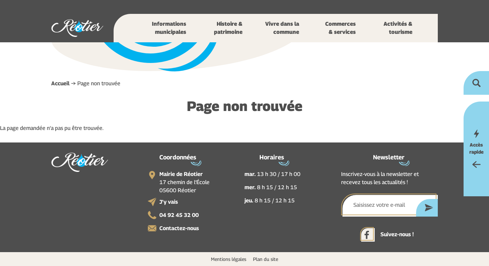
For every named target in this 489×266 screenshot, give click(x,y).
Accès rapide (476, 148)
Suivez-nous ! (397, 234)
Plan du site (265, 259)
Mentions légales (228, 259)
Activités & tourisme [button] (398, 28)
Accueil (60, 83)
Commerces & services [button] (340, 28)
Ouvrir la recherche (476, 83)
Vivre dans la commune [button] (282, 28)
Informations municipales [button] (169, 28)
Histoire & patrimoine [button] (228, 28)
